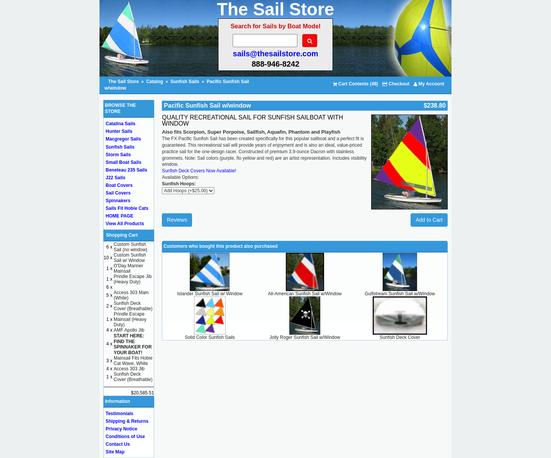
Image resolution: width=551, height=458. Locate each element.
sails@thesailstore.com (275, 53)
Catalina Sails (120, 123)
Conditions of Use (125, 436)
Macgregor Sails (123, 139)
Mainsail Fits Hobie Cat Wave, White (133, 360)
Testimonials (119, 413)
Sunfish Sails (184, 81)
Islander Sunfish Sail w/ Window (210, 293)
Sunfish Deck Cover (400, 337)
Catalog (154, 81)
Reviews (177, 220)
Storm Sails (118, 154)
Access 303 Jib (129, 368)
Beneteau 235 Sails (126, 170)
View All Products (125, 223)
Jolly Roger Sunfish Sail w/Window (304, 337)
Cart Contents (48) (355, 84)
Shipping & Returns (127, 421)
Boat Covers (119, 185)
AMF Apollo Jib (129, 330)
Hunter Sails (119, 131)
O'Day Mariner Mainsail (128, 268)
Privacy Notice (121, 429)
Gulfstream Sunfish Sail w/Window (400, 293)
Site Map (115, 452)
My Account (429, 84)
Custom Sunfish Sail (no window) (130, 247)
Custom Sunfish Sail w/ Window (130, 257)
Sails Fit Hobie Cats (127, 208)
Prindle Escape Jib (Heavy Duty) (133, 279)
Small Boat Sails (123, 162)
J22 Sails (115, 177)
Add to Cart (429, 220)
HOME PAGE (119, 216)
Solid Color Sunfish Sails (210, 337)
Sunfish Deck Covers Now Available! (199, 170)
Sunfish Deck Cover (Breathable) (133, 306)
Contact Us (118, 444)
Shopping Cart (122, 235)
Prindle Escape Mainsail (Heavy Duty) (130, 319)
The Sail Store (124, 81)
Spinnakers (118, 200)
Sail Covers (118, 193)
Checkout (395, 84)
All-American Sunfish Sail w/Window (305, 293)
